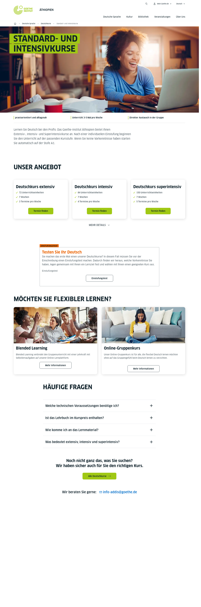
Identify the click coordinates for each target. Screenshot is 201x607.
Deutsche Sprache (112, 16)
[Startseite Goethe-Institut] (23, 10)
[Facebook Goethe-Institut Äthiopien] (86, 512)
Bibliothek (143, 16)
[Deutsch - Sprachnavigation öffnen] (180, 4)
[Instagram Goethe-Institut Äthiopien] (95, 512)
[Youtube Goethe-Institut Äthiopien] (104, 512)
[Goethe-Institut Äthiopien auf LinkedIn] (113, 512)
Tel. (25, 566)
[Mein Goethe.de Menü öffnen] (162, 4)
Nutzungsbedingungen (128, 586)
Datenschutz (105, 586)
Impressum (88, 586)
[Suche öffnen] (146, 4)
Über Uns (180, 16)
